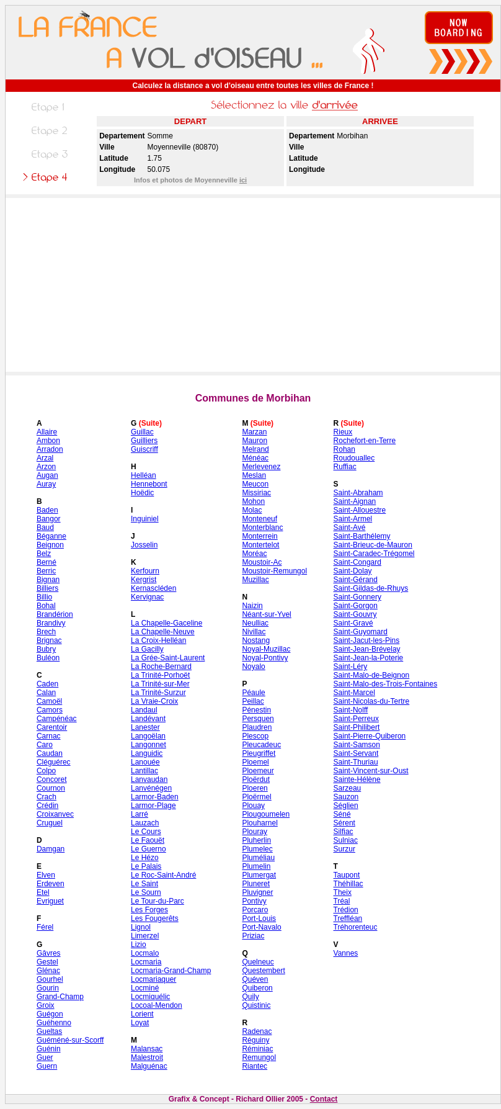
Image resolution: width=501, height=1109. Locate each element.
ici (243, 180)
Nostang (256, 640)
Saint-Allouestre (360, 510)
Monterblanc (262, 527)
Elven (46, 875)
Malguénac (149, 1066)
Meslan (254, 475)
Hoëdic (142, 492)
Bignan (48, 579)
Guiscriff (144, 449)
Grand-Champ (60, 996)
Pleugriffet (258, 753)
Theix (343, 892)
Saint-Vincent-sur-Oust (371, 770)
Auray (46, 484)
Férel (45, 927)
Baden (47, 510)
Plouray (254, 831)
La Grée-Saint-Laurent (168, 657)
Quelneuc (257, 962)
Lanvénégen (151, 788)
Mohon (253, 501)
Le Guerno (148, 849)
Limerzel (145, 936)
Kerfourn (145, 571)
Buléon (48, 657)
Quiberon (257, 988)
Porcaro (255, 909)
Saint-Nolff (351, 710)
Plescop (255, 736)
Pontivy (254, 901)
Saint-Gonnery (357, 597)
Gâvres (49, 953)
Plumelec (257, 849)
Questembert (263, 970)
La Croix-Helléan (158, 640)
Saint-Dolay (353, 571)
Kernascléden (153, 588)
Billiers (47, 588)
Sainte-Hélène (357, 779)
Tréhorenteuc (356, 927)
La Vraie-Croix (154, 701)
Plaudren (257, 727)
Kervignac (147, 597)
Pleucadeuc (261, 744)
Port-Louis (259, 918)
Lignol (141, 927)
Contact (324, 1099)
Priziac (253, 936)
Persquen (257, 718)
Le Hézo (145, 857)
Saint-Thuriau (356, 762)
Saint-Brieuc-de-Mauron (373, 545)
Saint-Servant (356, 753)
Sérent (344, 823)
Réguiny (255, 1040)
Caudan (50, 753)
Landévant (148, 718)
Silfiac (343, 831)
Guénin (49, 1048)
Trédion (346, 909)
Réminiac (257, 1048)
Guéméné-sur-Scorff (70, 1040)
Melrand (255, 449)
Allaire (47, 432)
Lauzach (145, 823)
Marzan (254, 432)
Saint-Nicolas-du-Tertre (372, 701)
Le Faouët (147, 840)
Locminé (145, 988)
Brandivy (51, 623)
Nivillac (253, 631)
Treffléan (348, 918)
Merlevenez (261, 466)
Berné (46, 562)
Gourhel (50, 979)
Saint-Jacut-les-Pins (367, 640)
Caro (45, 744)
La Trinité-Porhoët (160, 675)
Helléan (143, 475)
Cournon (51, 788)
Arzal (45, 458)
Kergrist (143, 579)
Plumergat (259, 875)
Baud (45, 527)
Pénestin (256, 710)
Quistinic (256, 1005)
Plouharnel (259, 823)
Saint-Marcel (354, 692)
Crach (46, 796)
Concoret (52, 779)
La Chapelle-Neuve (163, 631)
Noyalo (253, 666)
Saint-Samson (357, 744)
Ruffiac (345, 466)
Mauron (254, 440)
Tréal (342, 901)
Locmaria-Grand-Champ (171, 970)
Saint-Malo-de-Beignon (372, 675)
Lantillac (144, 770)
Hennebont (149, 484)
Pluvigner (257, 892)
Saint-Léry (351, 666)
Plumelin (256, 866)
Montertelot (260, 545)
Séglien (346, 805)
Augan (47, 475)
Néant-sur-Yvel (266, 614)
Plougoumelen (266, 814)
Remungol (259, 1057)
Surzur (344, 849)
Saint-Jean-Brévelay (367, 649)
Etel (43, 892)
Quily (250, 996)
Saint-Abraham (358, 492)
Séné (342, 814)
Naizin (252, 605)
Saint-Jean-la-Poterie (369, 657)
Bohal (46, 605)
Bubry (46, 649)
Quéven (255, 979)
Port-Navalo (261, 927)
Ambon (48, 440)
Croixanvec (55, 814)
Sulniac (346, 840)
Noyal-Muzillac (266, 649)
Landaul (144, 710)
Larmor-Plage (153, 805)
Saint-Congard (357, 562)
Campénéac (57, 718)
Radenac (257, 1031)
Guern (47, 1066)
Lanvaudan (149, 779)
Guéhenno (54, 1022)
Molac (252, 510)
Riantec (254, 1066)
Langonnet (148, 744)
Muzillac (255, 579)
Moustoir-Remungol (274, 571)
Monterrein (259, 536)
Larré (139, 814)
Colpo (46, 770)
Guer (45, 1057)
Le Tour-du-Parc (157, 901)
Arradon (50, 449)
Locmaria (146, 962)
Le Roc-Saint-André (163, 875)
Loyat (140, 1022)
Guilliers (144, 440)
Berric (46, 571)
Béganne (51, 536)
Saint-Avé (350, 527)
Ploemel (255, 762)
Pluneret (256, 883)
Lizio (138, 944)
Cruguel (50, 823)
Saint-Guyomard (361, 631)
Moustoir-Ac (262, 562)
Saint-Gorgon (356, 605)
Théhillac (348, 883)
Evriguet (50, 901)
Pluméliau (258, 857)
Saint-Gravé (353, 623)
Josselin (144, 545)
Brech (46, 631)
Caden (47, 684)
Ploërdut (256, 779)
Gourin (48, 988)
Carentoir (52, 727)
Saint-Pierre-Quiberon (370, 736)
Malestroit (147, 1057)
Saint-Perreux (356, 718)
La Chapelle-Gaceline (166, 623)
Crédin (47, 805)
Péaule (253, 692)
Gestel (47, 962)
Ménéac (255, 458)
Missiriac (256, 492)
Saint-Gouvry (355, 614)
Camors (50, 710)
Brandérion (55, 614)
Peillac (253, 701)
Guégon (50, 1014)
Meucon (255, 484)
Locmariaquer (153, 979)
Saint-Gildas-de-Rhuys (371, 588)
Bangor (49, 518)
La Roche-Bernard (161, 666)
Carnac (49, 736)
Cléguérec (54, 762)
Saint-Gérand (356, 579)
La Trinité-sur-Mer (160, 684)
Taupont (347, 875)
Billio (44, 597)
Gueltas (49, 1031)
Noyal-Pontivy (265, 657)
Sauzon (346, 796)
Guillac (142, 432)
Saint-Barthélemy (362, 536)
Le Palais (146, 866)
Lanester (145, 727)
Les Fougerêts (155, 918)
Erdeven (50, 883)
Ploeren (254, 788)
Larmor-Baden (155, 796)
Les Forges (149, 909)
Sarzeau (347, 788)
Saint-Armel (353, 518)
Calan (46, 692)
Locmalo (145, 953)
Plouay (253, 805)
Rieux (343, 432)
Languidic (146, 753)
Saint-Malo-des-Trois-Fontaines (386, 684)
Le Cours (146, 831)
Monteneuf (259, 518)
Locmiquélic (150, 996)
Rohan (344, 449)
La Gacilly (147, 649)
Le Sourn (146, 892)
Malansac (146, 1048)
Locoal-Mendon (156, 1005)
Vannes (346, 953)
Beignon (50, 545)
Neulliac (255, 623)
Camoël (49, 701)
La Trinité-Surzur (158, 692)
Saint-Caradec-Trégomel (374, 553)
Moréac (254, 553)
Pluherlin (256, 840)
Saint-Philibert (357, 727)
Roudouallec (354, 458)
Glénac (48, 970)
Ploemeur (257, 770)
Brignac (49, 640)
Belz (44, 553)
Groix (46, 1005)
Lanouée (145, 762)
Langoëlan (148, 736)
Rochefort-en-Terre (365, 440)
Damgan (50, 849)
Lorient (142, 1014)
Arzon (46, 466)
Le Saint (144, 883)
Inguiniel (145, 518)
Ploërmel (256, 796)
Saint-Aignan (355, 501)
